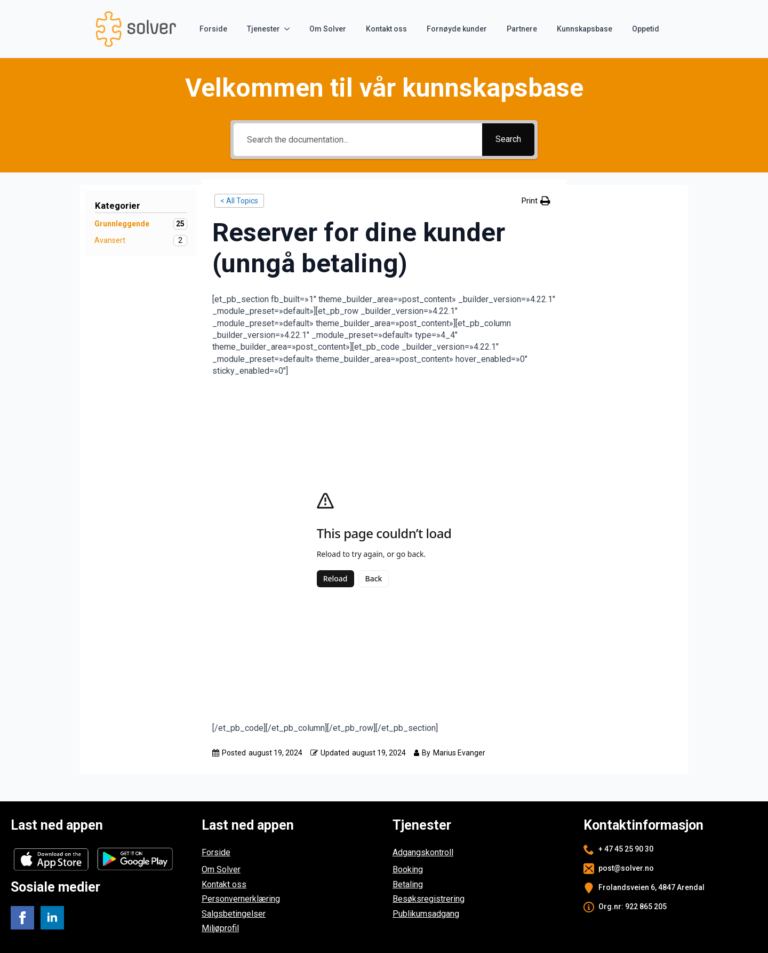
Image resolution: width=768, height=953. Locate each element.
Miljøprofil (220, 928)
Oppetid (645, 29)
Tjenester (263, 29)
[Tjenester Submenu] (289, 29)
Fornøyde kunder (457, 29)
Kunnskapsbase (584, 29)
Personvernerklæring (241, 899)
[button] (536, 201)
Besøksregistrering (429, 899)
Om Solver (327, 29)
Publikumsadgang (426, 914)
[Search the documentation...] (358, 139)
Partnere (522, 29)
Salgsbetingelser (234, 914)
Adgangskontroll (423, 852)
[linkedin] (52, 918)
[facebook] (22, 918)
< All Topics (239, 200)
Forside (213, 29)
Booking (408, 869)
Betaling (408, 884)
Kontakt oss (386, 29)
